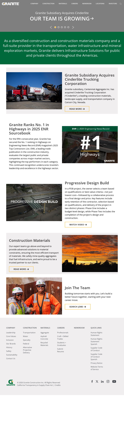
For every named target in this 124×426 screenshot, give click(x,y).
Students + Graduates (61, 374)
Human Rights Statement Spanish (96, 372)
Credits (58, 416)
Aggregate (45, 363)
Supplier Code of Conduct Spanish (96, 387)
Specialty (26, 371)
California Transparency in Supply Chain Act (35, 416)
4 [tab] (65, 58)
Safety (8, 382)
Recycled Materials (44, 374)
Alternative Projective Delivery (27, 381)
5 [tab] (68, 58)
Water (25, 367)
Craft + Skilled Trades (62, 368)
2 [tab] (59, 58)
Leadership (10, 363)
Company (34, 4)
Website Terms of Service (97, 399)
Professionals (62, 363)
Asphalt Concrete (44, 368)
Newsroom (86, 4)
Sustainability (11, 386)
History (9, 378)
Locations (100, 4)
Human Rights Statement (96, 364)
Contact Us (10, 389)
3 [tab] (62, 58)
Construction (48, 4)
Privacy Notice (96, 394)
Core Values (11, 367)
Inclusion (10, 371)
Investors (113, 4)
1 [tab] (55, 58)
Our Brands (11, 374)
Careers (74, 4)
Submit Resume (60, 381)
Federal (26, 374)
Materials (63, 4)
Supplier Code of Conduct (96, 380)
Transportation (29, 363)
